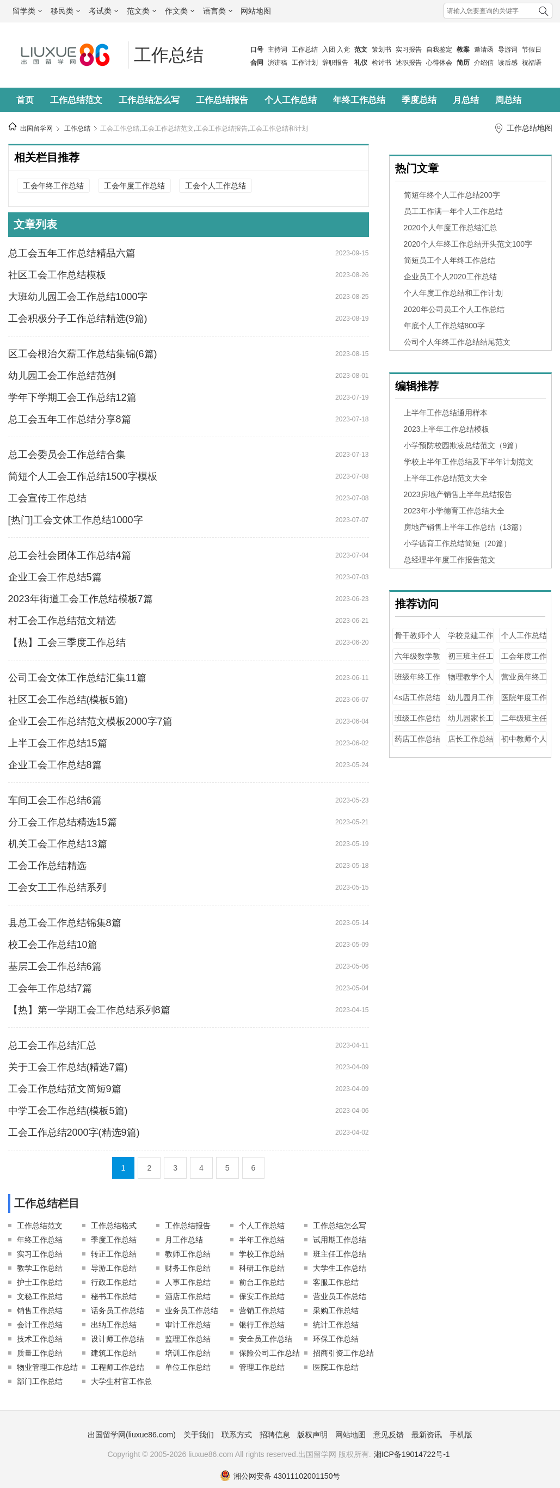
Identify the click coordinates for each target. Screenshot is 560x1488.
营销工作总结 (262, 1310)
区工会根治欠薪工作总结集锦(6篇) (82, 353)
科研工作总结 (262, 1268)
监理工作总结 (188, 1338)
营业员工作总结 (339, 1296)
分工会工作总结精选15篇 (62, 822)
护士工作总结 (40, 1282)
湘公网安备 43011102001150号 (280, 1476)
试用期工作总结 (339, 1239)
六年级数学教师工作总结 (417, 661)
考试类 (103, 11)
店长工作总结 (471, 738)
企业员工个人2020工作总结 (450, 276)
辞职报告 (335, 62)
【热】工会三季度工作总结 (67, 642)
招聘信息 (275, 1434)
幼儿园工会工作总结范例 (62, 375)
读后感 (508, 62)
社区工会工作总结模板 (57, 275)
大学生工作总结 (339, 1268)
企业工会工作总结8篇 (55, 765)
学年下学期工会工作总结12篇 (72, 397)
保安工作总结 (262, 1296)
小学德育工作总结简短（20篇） (458, 543)
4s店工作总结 (417, 697)
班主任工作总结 (339, 1254)
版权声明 (312, 1434)
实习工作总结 (40, 1254)
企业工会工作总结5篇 (55, 577)
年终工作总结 (359, 100)
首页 (25, 100)
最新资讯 (426, 1434)
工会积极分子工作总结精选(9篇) (77, 318)
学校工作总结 (262, 1254)
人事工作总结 (188, 1282)
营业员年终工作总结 (524, 681)
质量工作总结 (40, 1353)
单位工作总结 (188, 1367)
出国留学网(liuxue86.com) (132, 1434)
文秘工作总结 (40, 1296)
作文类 (179, 11)
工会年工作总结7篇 (50, 988)
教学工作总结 (40, 1268)
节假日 (531, 49)
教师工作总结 (188, 1254)
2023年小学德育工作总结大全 (454, 510)
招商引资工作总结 (343, 1353)
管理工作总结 (262, 1367)
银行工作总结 (262, 1324)
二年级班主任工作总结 (524, 723)
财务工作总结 (188, 1268)
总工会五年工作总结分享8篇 (69, 419)
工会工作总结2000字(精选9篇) (74, 1132)
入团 (328, 49)
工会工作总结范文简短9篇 (64, 1088)
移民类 (65, 11)
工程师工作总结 (117, 1367)
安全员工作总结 (265, 1338)
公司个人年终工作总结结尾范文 (457, 342)
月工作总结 (184, 1239)
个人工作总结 (290, 100)
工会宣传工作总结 (47, 498)
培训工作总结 (188, 1353)
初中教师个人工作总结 (524, 744)
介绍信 (484, 62)
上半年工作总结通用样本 (446, 412)
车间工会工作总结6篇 (55, 800)
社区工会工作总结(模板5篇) (68, 699)
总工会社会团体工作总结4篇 (69, 555)
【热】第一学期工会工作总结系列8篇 (89, 1010)
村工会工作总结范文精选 (62, 620)
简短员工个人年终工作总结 (449, 260)
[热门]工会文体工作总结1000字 (75, 520)
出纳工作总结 (114, 1324)
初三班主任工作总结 (471, 661)
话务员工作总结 (117, 1310)
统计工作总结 (336, 1324)
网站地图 (256, 11)
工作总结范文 (76, 100)
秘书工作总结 (114, 1296)
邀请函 (484, 49)
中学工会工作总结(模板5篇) (68, 1110)
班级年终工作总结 (417, 681)
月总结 (466, 100)
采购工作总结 (336, 1310)
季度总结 (419, 100)
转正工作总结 (114, 1254)
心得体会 (439, 62)
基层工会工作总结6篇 (55, 966)
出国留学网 (36, 128)
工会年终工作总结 (53, 185)
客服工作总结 (336, 1282)
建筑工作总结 (114, 1353)
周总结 (508, 100)
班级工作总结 (417, 718)
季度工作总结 (114, 1239)
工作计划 (305, 62)
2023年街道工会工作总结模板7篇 (80, 598)
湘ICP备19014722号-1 (412, 1454)
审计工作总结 (188, 1324)
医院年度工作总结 (524, 702)
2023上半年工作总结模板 (446, 429)
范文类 (141, 11)
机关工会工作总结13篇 (57, 843)
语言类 (217, 11)
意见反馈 (388, 1434)
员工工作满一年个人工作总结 (453, 211)
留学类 (27, 11)
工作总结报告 (222, 100)
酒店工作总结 (188, 1296)
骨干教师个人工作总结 (417, 640)
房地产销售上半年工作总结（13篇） (465, 527)
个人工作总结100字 (524, 640)
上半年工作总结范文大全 (446, 478)
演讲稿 (277, 62)
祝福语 (531, 62)
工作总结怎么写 (149, 100)
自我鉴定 (439, 49)
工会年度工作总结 (134, 185)
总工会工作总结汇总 (52, 1045)
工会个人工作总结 (215, 185)
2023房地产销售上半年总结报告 (458, 494)
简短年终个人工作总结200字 (452, 195)
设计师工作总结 (117, 1338)
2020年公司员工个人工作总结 (454, 309)
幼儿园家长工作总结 (471, 723)
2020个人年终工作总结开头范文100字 (468, 244)
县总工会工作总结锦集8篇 (64, 922)
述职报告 (409, 62)
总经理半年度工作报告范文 (449, 559)
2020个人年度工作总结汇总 (450, 227)
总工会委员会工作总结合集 (67, 454)
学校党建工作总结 (471, 640)
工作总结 (305, 49)
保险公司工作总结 (269, 1353)
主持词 (277, 49)
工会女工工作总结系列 (57, 887)
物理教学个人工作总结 (471, 681)
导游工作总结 (114, 1268)
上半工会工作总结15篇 (57, 743)
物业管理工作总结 (47, 1367)
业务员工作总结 (191, 1310)
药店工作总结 (417, 738)
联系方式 (236, 1434)
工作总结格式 (114, 1225)
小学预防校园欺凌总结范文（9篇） (463, 445)
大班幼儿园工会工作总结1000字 (77, 296)
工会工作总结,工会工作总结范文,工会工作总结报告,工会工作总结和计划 (204, 128)
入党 (343, 49)
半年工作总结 (262, 1239)
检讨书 (381, 62)
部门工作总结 (40, 1381)
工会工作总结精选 (47, 865)
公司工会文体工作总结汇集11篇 (77, 677)
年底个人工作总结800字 (444, 325)
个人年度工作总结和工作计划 (453, 293)
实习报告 (409, 49)
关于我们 (198, 1434)
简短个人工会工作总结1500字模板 (82, 476)
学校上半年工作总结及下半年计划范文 (468, 461)
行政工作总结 (114, 1282)
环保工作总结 (336, 1338)
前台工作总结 (262, 1282)
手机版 (461, 1434)
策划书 (381, 49)
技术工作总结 (40, 1338)
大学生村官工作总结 (121, 1382)
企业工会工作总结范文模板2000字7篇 (90, 721)
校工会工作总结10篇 (52, 944)
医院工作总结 (336, 1367)
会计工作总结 (40, 1324)
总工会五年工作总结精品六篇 (72, 253)
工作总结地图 (529, 128)
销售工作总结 (40, 1310)
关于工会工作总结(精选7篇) (68, 1067)
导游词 (508, 49)
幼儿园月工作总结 (471, 702)
